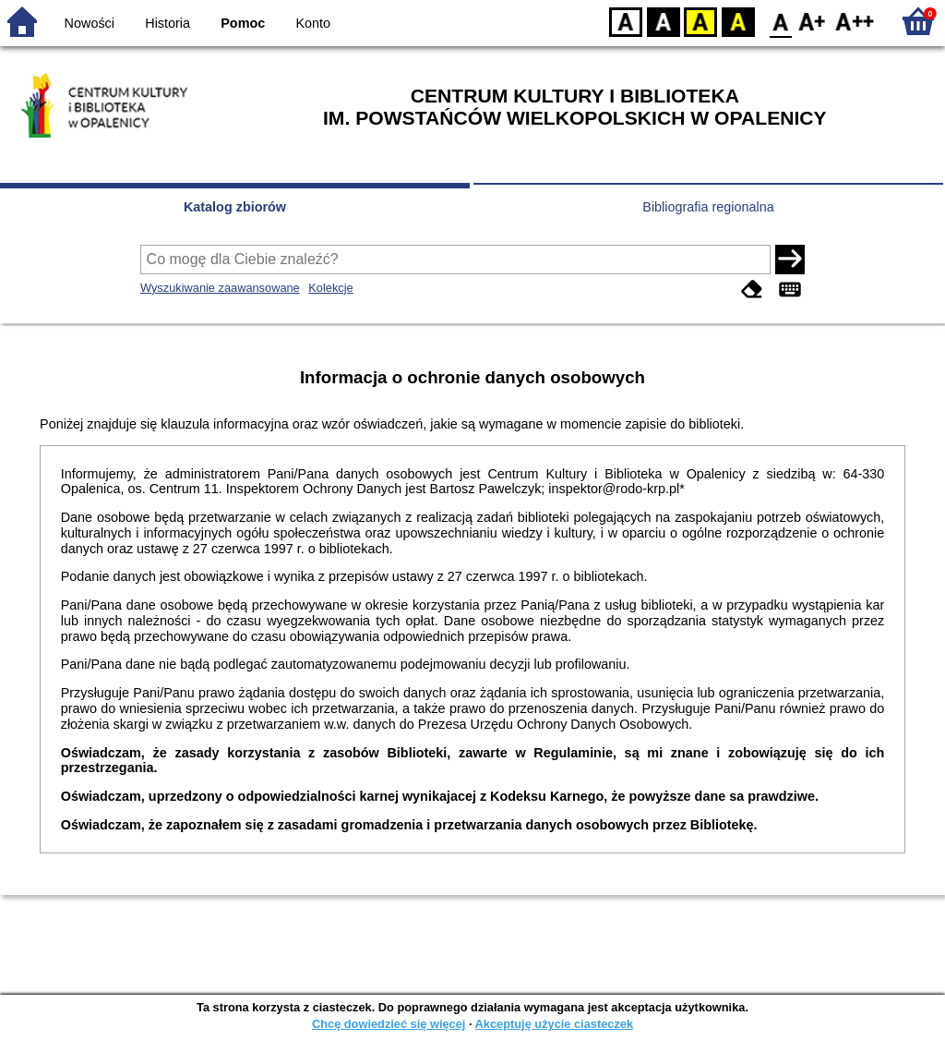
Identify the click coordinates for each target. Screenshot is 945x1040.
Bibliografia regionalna (707, 207)
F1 (812, 21)
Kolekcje (330, 288)
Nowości (89, 23)
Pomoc (243, 23)
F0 (780, 21)
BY (738, 21)
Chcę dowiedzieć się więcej (388, 1024)
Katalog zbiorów (235, 207)
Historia (167, 23)
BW (664, 21)
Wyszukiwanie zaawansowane (220, 288)
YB (700, 21)
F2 (855, 21)
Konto (313, 23)
